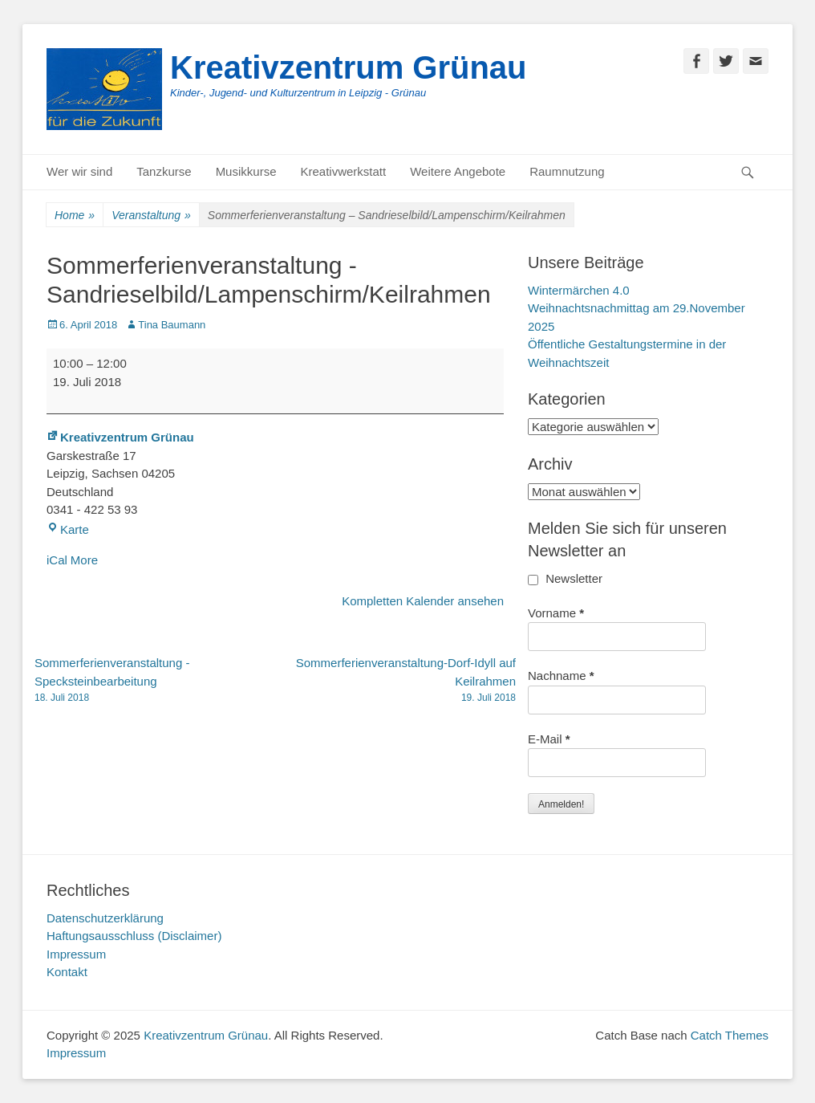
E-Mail (549, 739)
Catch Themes (729, 1035)
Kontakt (67, 972)
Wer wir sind (79, 171)
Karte (68, 529)
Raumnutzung (566, 171)
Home (75, 215)
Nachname (561, 675)
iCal (57, 560)
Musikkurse (246, 171)
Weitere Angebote (457, 171)
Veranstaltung (151, 215)
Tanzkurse (163, 171)
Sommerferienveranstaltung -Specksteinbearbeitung (154, 680)
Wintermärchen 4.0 (579, 290)
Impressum (76, 954)
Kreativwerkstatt (343, 171)
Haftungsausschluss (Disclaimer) (134, 935)
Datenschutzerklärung (105, 918)
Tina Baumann (171, 325)
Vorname (556, 613)
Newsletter (565, 578)
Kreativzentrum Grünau (348, 67)
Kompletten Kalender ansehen (423, 601)
